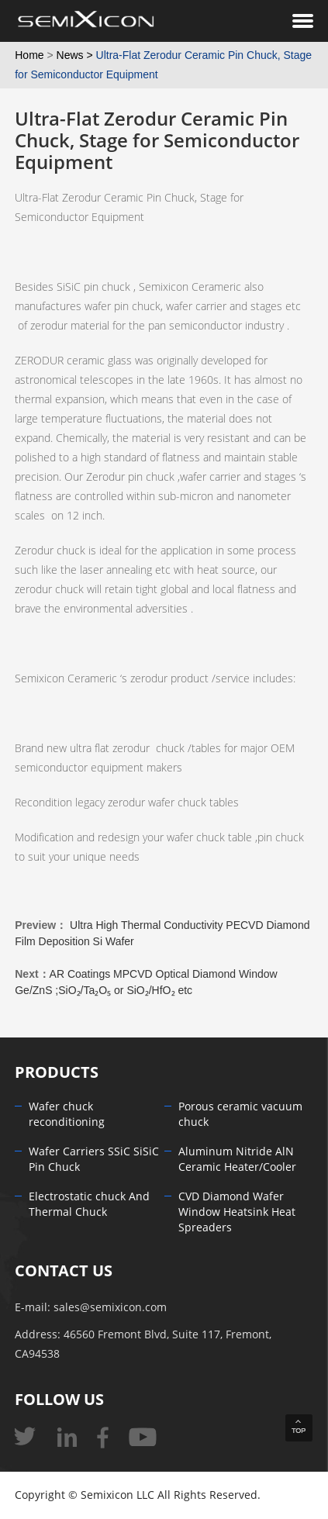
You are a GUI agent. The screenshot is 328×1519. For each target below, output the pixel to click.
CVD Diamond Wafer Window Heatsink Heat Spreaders (236, 1212)
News (70, 55)
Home (29, 55)
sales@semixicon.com (110, 1307)
